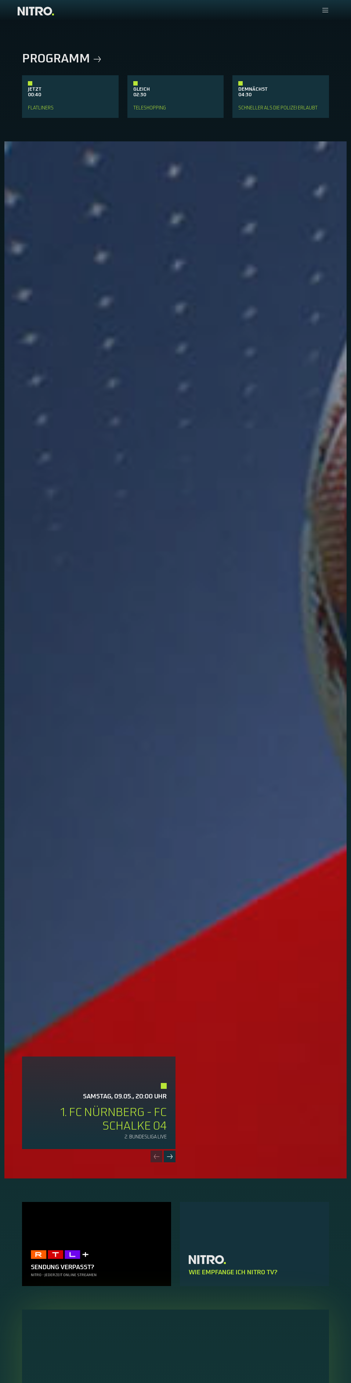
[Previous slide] (156, 1156)
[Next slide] (170, 1156)
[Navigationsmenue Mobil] (325, 11)
